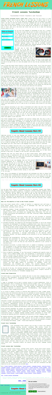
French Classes (31, 371)
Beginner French (40, 370)
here (27, 364)
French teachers (19, 194)
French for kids (15, 331)
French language (46, 357)
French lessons (13, 189)
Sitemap (2, 385)
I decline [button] (34, 391)
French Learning (34, 367)
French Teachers (8, 366)
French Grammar (43, 367)
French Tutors (24, 367)
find (5, 348)
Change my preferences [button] (41, 391)
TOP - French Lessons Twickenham (9, 375)
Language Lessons (15, 367)
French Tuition (32, 369)
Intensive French (20, 370)
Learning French (46, 366)
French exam (6, 276)
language (17, 49)
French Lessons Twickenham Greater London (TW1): (14, 18)
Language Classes (36, 366)
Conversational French (21, 369)
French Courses (18, 366)
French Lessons (31, 370)
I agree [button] (30, 391)
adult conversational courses (19, 339)
